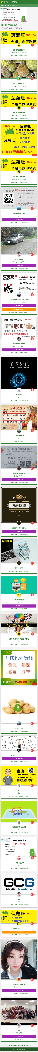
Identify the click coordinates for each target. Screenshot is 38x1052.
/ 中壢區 (21, 441)
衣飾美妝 (21, 312)
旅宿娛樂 (21, 832)
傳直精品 (21, 268)
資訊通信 (21, 55)
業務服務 (26, 609)
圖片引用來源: (12, 1045)
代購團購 (26, 400)
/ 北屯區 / (16, 934)
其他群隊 (26, 268)
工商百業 (26, 55)
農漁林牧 (26, 89)
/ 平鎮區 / (16, 268)
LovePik (27, 1045)
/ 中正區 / (16, 993)
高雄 (11, 312)
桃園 (11, 55)
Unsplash (22, 1045)
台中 (11, 934)
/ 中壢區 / (16, 55)
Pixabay (17, 1045)
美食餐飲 (21, 89)
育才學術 (21, 644)
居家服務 (26, 312)
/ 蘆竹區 (21, 1039)
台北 (11, 993)
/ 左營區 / (16, 312)
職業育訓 (26, 222)
